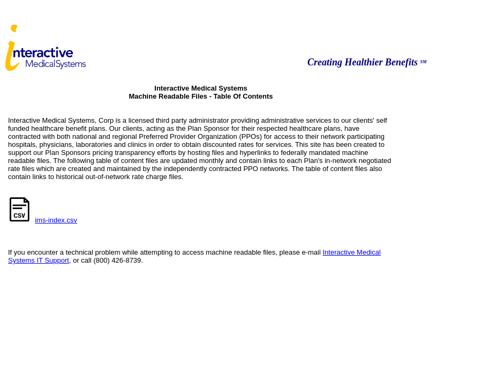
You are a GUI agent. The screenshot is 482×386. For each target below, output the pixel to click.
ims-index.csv (56, 220)
